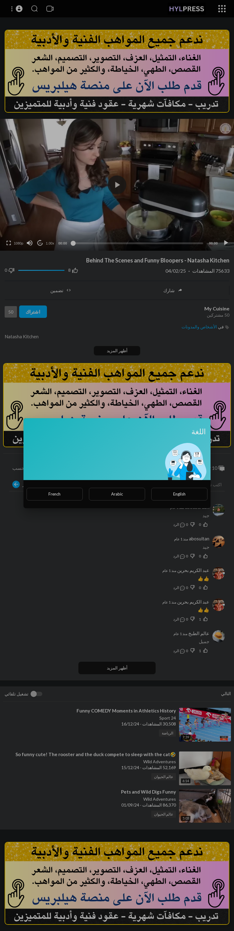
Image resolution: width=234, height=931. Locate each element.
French (54, 493)
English (179, 493)
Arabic (117, 493)
